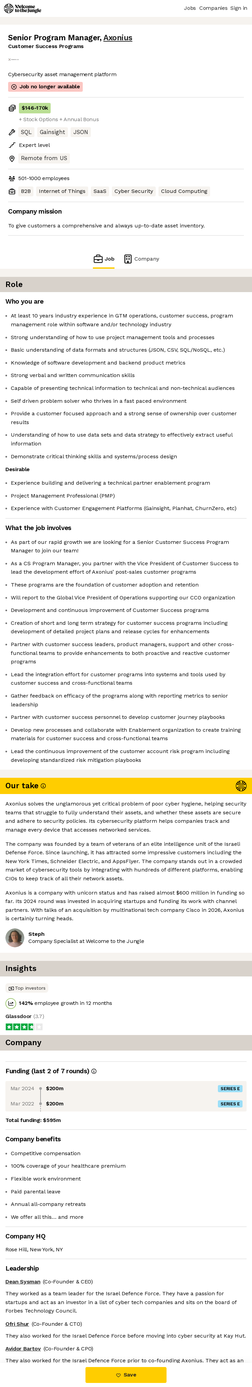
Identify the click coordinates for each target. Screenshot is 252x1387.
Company (141, 258)
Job (104, 258)
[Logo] (22, 8)
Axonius (117, 37)
